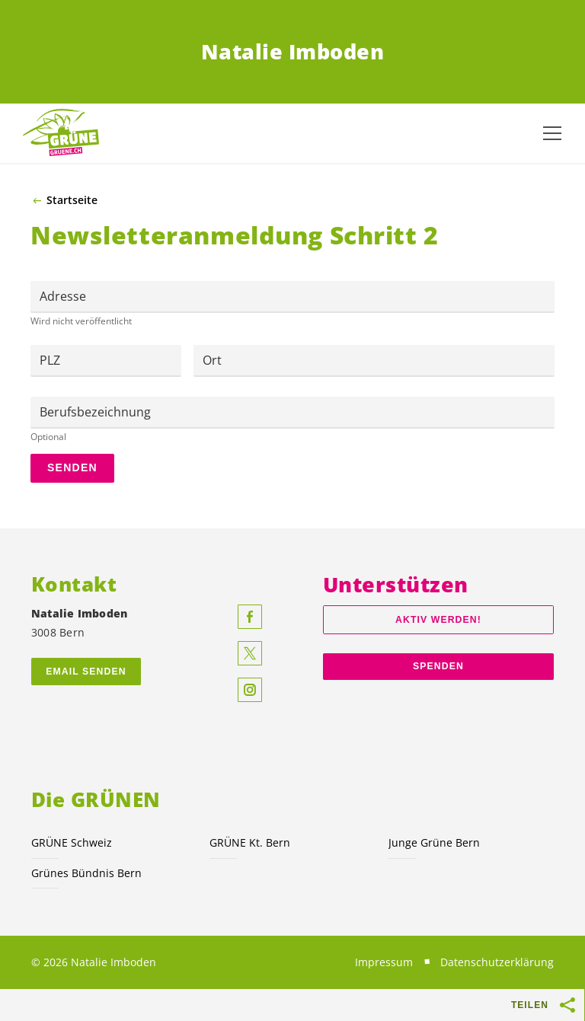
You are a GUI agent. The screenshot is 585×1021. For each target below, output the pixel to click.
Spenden (438, 666)
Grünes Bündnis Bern (86, 873)
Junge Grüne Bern (434, 842)
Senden (72, 467)
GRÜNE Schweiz (71, 842)
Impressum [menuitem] (384, 962)
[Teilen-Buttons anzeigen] (568, 1005)
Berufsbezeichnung (95, 412)
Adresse (63, 296)
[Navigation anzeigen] (552, 133)
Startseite (72, 200)
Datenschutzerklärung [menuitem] (497, 962)
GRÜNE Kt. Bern (249, 842)
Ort (212, 360)
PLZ (50, 360)
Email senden (86, 671)
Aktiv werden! (438, 619)
